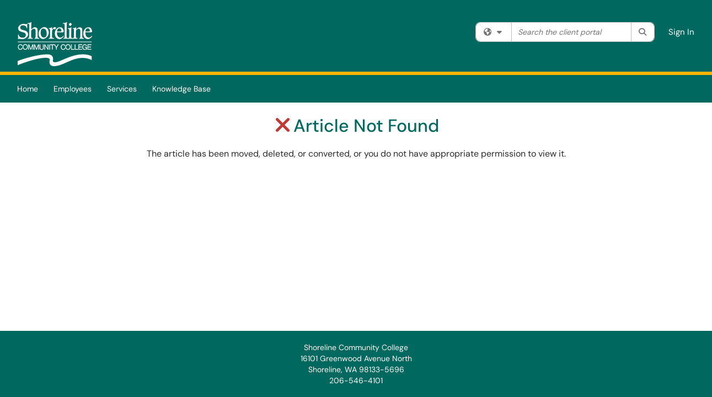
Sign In (681, 31)
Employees (72, 89)
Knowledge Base (181, 89)
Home (27, 89)
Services (122, 89)
